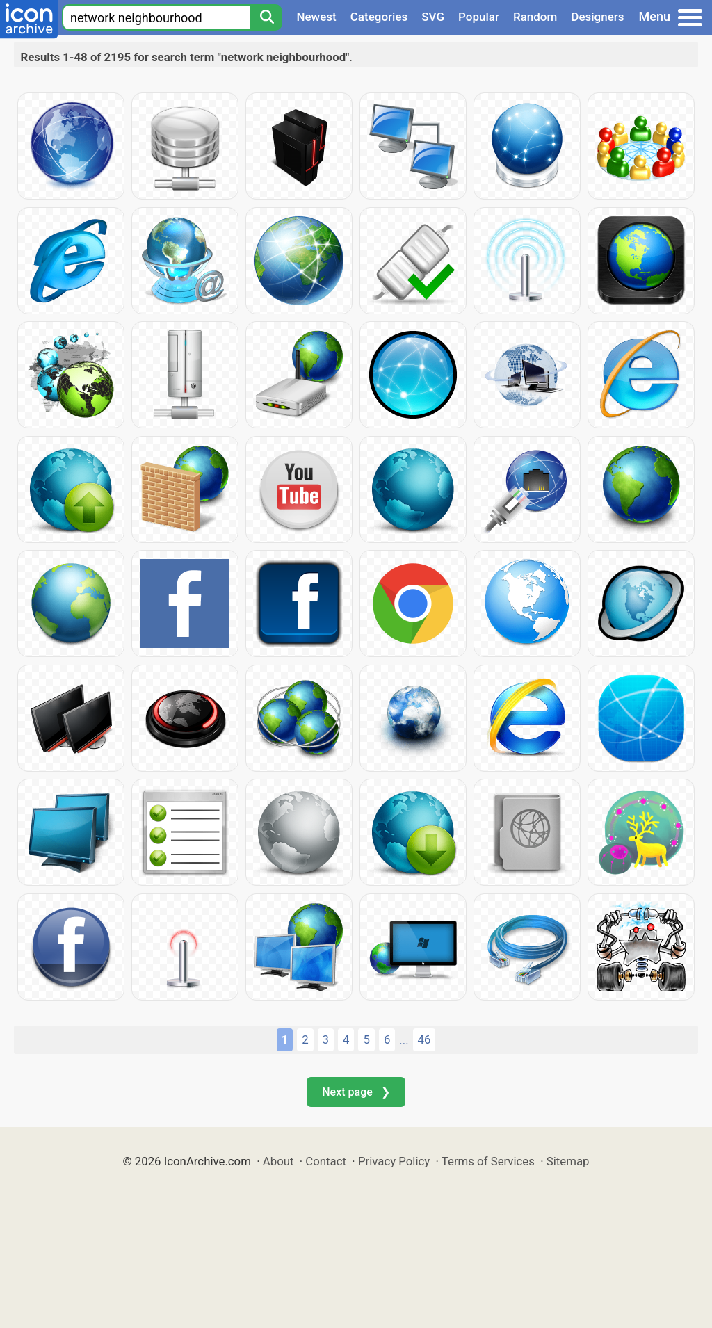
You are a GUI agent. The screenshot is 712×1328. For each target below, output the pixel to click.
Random (535, 17)
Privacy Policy (394, 1161)
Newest (316, 17)
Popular (478, 17)
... (403, 1040)
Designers (597, 17)
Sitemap (568, 1161)
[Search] (266, 17)
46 (424, 1039)
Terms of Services (488, 1161)
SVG (432, 17)
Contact (325, 1161)
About (278, 1161)
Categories (379, 17)
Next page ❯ (355, 1092)
